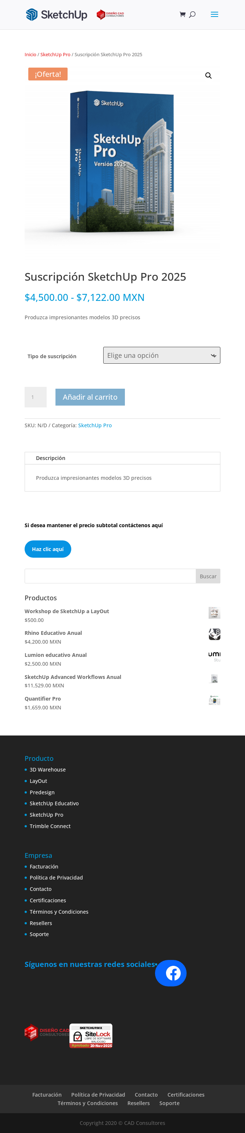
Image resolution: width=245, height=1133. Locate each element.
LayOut (38, 780)
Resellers (41, 923)
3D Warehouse (48, 769)
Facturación (44, 866)
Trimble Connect (50, 826)
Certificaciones (48, 900)
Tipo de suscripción (52, 356)
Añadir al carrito (90, 397)
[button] (208, 75)
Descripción (50, 457)
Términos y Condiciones (59, 911)
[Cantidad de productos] (36, 397)
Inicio (30, 54)
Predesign (42, 792)
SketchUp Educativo (54, 803)
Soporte (39, 934)
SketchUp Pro (55, 54)
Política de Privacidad (56, 877)
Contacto (40, 888)
